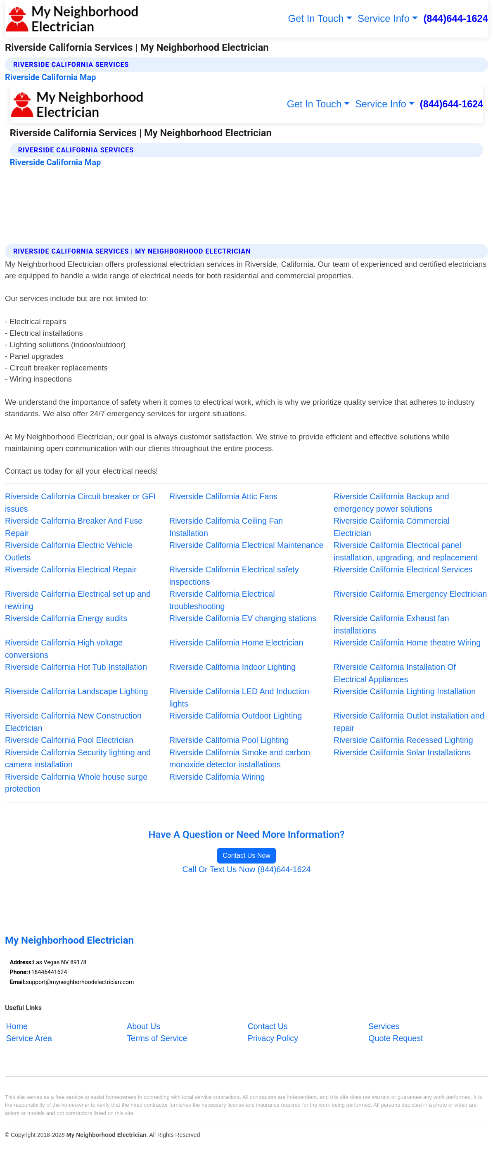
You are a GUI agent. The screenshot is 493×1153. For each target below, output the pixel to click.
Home (17, 1026)
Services (383, 1026)
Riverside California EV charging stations (242, 618)
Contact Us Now (246, 855)
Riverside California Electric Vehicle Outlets (69, 551)
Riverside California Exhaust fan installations (391, 624)
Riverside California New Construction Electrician (73, 722)
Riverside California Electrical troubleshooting (222, 600)
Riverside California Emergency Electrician (410, 593)
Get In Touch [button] (316, 18)
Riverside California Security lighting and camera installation (78, 758)
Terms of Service (157, 1038)
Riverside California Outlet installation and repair (409, 722)
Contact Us (268, 1026)
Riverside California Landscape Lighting (76, 691)
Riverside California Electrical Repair (71, 569)
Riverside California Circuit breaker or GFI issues (80, 502)
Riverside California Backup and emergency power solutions (391, 502)
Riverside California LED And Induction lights (239, 697)
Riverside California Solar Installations (402, 752)
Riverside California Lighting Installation (405, 691)
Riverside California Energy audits (66, 618)
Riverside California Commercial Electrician (392, 527)
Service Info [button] (384, 18)
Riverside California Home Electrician (236, 642)
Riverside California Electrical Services (403, 569)
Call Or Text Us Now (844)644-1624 (247, 869)
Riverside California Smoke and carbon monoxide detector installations (239, 758)
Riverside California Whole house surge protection (76, 783)
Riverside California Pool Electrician (69, 740)
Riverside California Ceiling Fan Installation (226, 527)
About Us (143, 1026)
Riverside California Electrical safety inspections (234, 575)
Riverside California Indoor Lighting (232, 666)
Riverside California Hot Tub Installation (76, 666)
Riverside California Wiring (217, 776)
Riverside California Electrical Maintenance (246, 545)
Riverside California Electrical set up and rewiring (78, 600)
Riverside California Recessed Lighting (403, 740)
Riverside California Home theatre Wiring (407, 642)
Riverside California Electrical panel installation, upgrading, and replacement (406, 551)
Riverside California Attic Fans (223, 496)
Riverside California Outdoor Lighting (235, 715)
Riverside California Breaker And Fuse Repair (73, 527)
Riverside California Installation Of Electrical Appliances (395, 673)
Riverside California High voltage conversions (64, 649)
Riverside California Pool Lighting (229, 740)
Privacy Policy (273, 1038)
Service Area (29, 1038)
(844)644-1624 (455, 18)
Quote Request (395, 1038)
